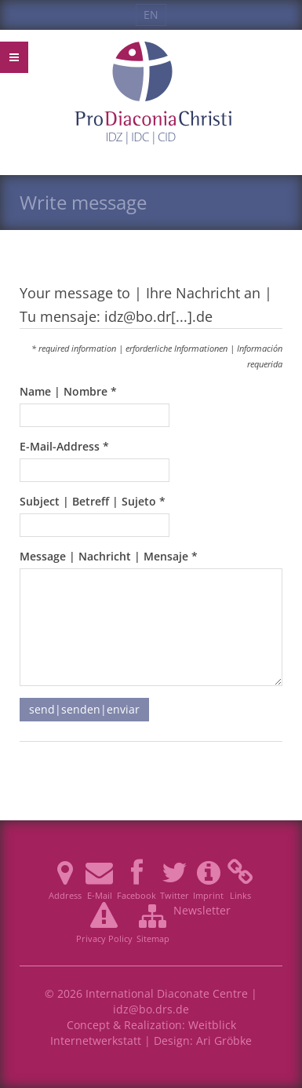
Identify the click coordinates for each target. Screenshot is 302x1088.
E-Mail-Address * (64, 446)
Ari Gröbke (224, 1040)
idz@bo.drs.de (151, 1009)
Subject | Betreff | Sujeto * (93, 501)
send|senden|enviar (84, 709)
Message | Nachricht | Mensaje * (109, 556)
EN (151, 14)
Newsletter (202, 910)
